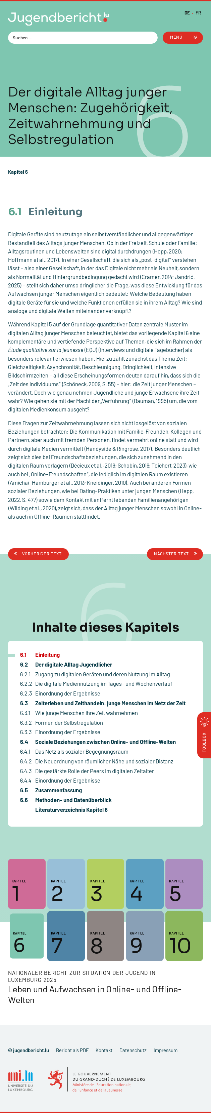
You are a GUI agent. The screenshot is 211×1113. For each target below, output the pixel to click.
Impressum (165, 1050)
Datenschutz (133, 1050)
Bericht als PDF (72, 1050)
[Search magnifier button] (151, 37)
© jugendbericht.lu (28, 1050)
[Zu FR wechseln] (198, 12)
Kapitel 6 (18, 172)
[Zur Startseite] (58, 20)
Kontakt (104, 1050)
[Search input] (79, 37)
